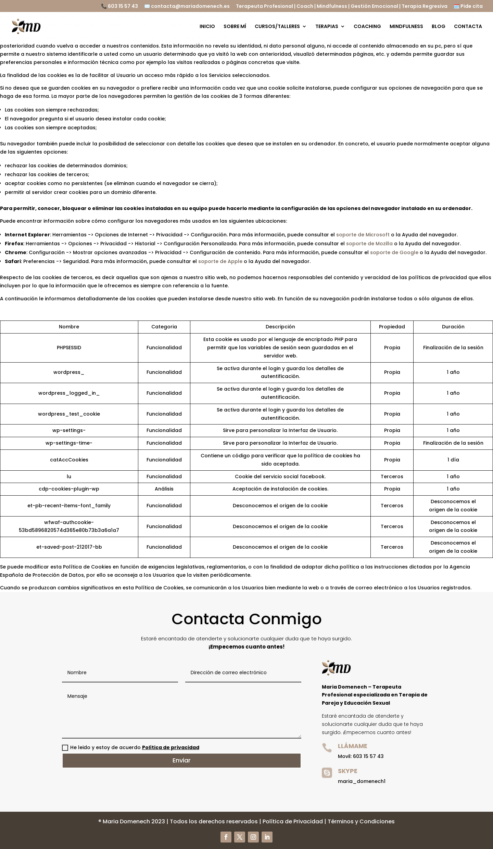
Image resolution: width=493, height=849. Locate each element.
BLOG (438, 27)
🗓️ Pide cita (468, 7)
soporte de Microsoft (363, 234)
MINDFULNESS (406, 27)
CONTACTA (468, 27)
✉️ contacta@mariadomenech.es (187, 7)
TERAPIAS (326, 27)
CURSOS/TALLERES (277, 27)
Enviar (182, 760)
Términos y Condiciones (361, 821)
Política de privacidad (170, 747)
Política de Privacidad (293, 821)
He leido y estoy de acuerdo (130, 747)
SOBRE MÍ (235, 27)
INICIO (207, 27)
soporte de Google (394, 252)
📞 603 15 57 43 (119, 7)
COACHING (367, 27)
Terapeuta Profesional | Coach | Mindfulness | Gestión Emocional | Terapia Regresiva (341, 7)
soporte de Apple (220, 261)
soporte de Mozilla (369, 243)
